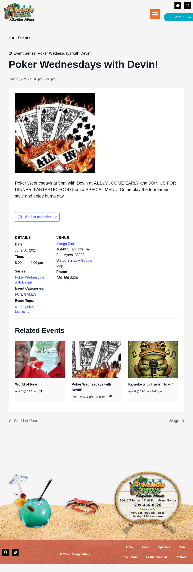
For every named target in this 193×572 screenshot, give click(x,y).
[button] (155, 14)
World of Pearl (26, 384)
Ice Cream (131, 557)
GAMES (30, 294)
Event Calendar (156, 557)
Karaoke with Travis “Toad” (150, 384)
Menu (183, 547)
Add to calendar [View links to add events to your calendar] (38, 217)
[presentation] (40, 359)
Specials (164, 547)
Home (129, 547)
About (145, 547)
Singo (174, 421)
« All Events (19, 38)
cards (19, 307)
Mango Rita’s (66, 244)
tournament (23, 311)
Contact (181, 557)
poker (29, 307)
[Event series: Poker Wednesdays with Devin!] (110, 396)
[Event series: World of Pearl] (40, 391)
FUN (18, 294)
